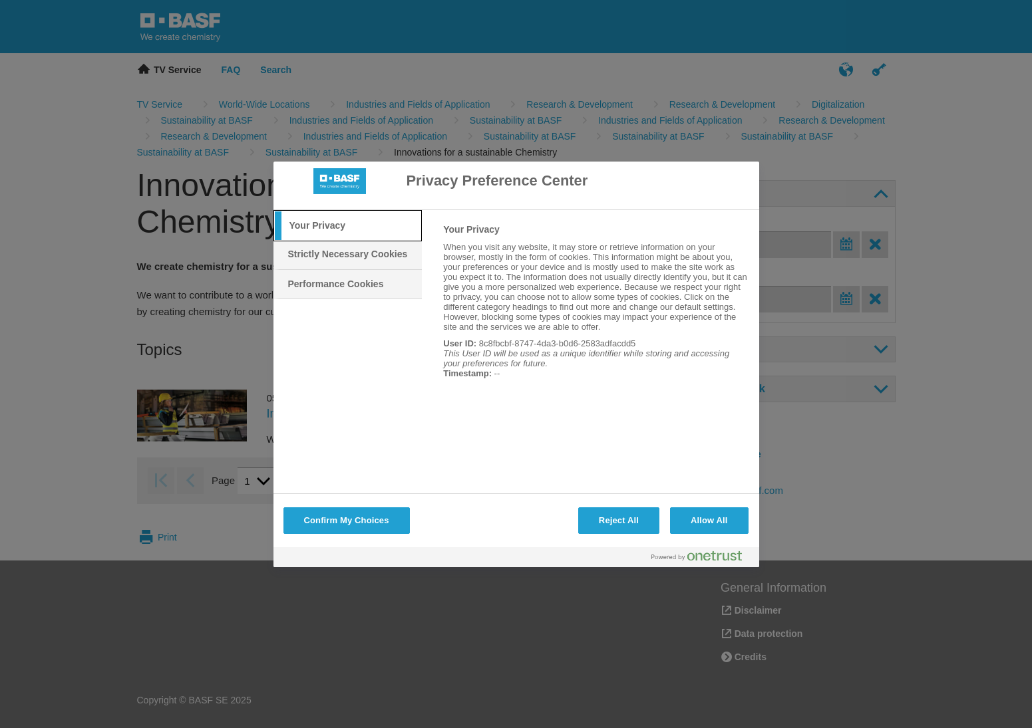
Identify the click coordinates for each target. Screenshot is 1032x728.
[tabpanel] (595, 308)
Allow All (709, 520)
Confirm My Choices (346, 520)
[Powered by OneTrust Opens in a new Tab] (702, 558)
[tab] (348, 226)
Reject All (619, 520)
